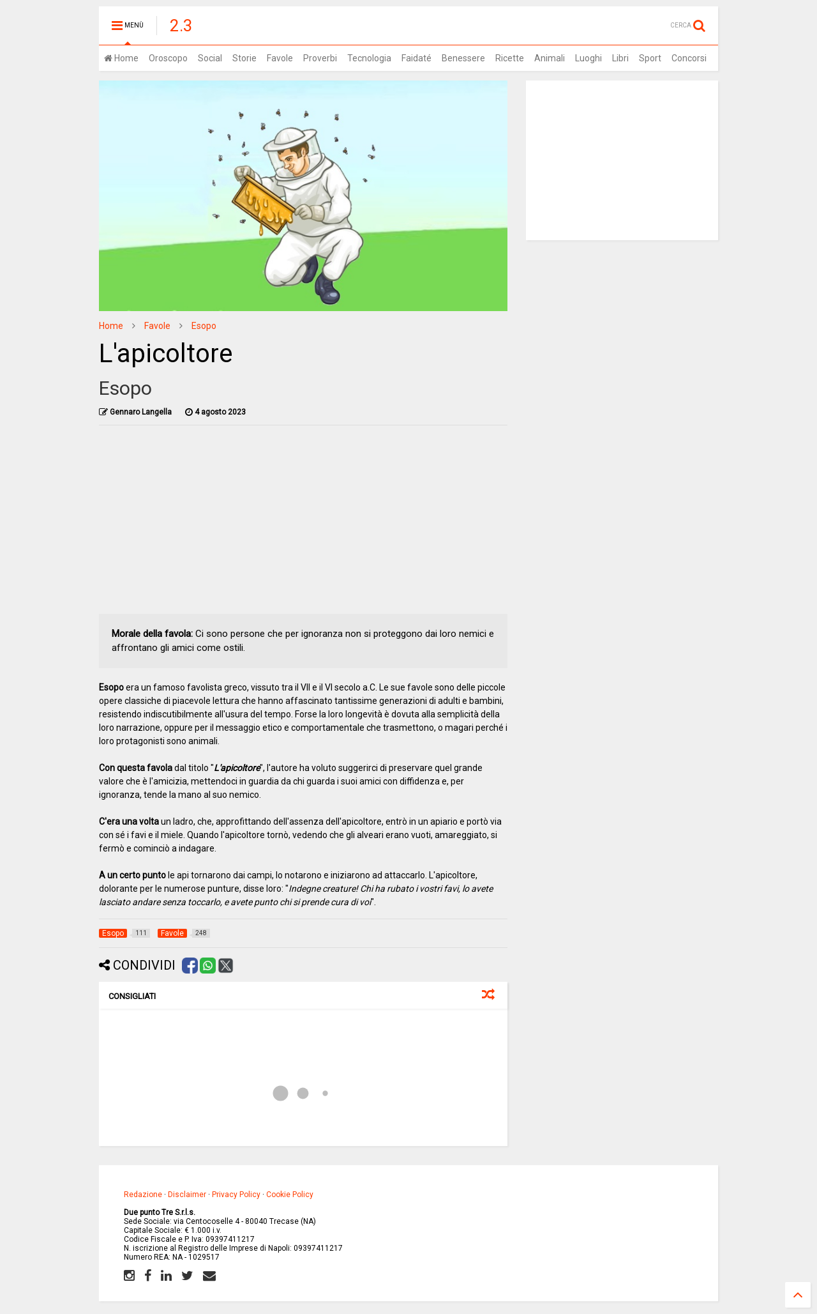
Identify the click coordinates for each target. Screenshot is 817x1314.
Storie (244, 58)
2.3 (181, 25)
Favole (280, 58)
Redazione (143, 1194)
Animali (549, 58)
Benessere (463, 58)
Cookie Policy (289, 1194)
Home (121, 58)
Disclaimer (187, 1194)
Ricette (509, 58)
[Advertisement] (303, 524)
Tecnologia (369, 58)
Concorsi (689, 58)
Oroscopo (168, 58)
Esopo (203, 326)
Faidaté (416, 58)
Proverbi (320, 58)
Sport (650, 58)
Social (210, 58)
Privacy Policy (236, 1194)
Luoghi (588, 58)
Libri (620, 58)
